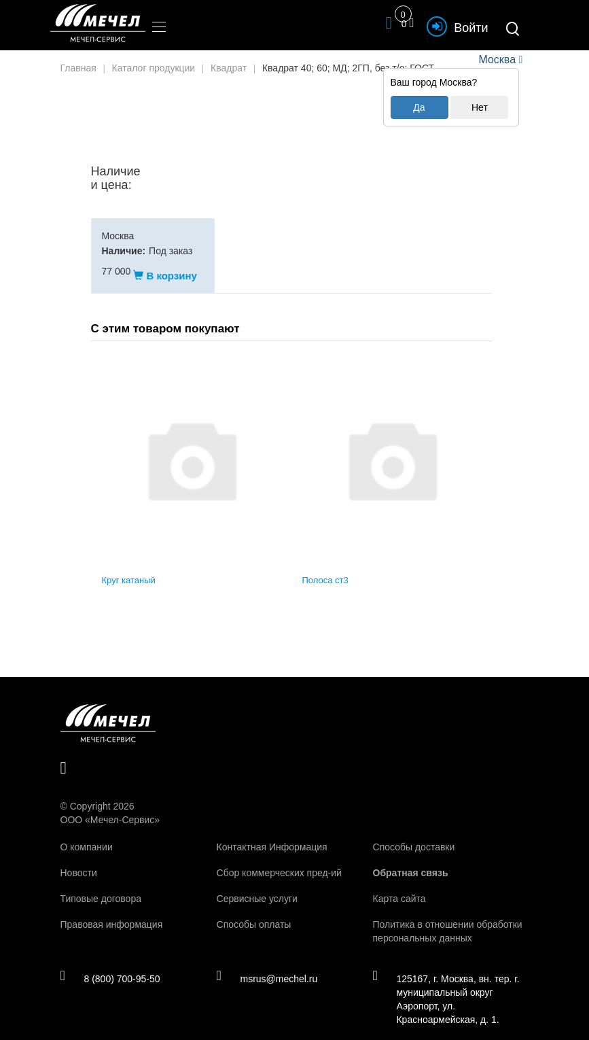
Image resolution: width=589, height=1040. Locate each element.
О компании (86, 833)
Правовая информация (111, 910)
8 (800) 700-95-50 (110, 964)
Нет (479, 107)
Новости (78, 859)
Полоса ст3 (325, 567)
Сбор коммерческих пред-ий (279, 859)
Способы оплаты (254, 910)
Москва (497, 59)
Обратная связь (410, 859)
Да (419, 107)
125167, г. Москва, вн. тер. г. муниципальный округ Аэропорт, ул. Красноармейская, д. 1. (445, 984)
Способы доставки (414, 833)
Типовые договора (100, 885)
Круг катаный (129, 567)
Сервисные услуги (257, 885)
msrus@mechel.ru (266, 964)
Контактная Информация (272, 833)
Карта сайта (399, 885)
